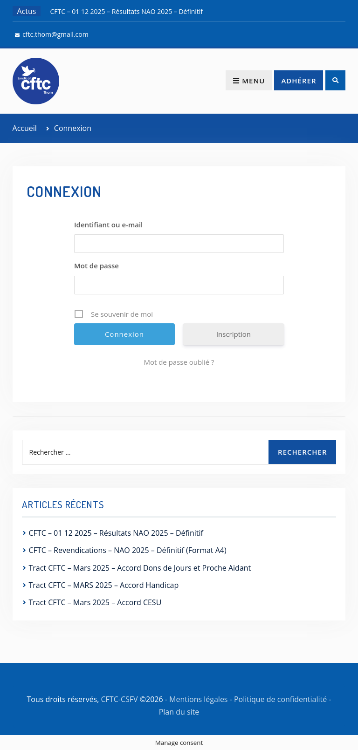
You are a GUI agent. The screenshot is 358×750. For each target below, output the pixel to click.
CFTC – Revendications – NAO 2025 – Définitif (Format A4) (128, 550)
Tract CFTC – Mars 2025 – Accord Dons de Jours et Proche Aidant (140, 568)
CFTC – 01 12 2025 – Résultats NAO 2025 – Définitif (126, 11)
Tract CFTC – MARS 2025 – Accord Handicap (104, 585)
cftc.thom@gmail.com (55, 34)
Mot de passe (96, 265)
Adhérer (298, 80)
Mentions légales (198, 699)
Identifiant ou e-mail (108, 224)
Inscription (233, 334)
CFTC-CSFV (119, 699)
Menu (249, 80)
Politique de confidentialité (280, 699)
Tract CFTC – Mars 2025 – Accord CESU (95, 602)
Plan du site (179, 712)
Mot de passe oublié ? (179, 362)
